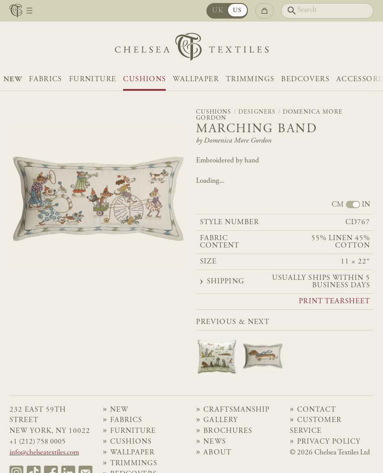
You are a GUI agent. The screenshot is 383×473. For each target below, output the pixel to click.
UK (218, 11)
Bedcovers (305, 79)
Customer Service (316, 426)
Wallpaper (195, 79)
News (214, 442)
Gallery (220, 420)
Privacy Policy (329, 442)
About (217, 453)
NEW (12, 79)
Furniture (92, 79)
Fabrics (45, 79)
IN (366, 205)
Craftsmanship (236, 410)
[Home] (192, 49)
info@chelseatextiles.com (44, 453)
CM (338, 205)
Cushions (144, 79)
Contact (316, 410)
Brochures (227, 431)
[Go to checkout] (264, 10)
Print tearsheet (334, 301)
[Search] (327, 10)
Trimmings (250, 79)
